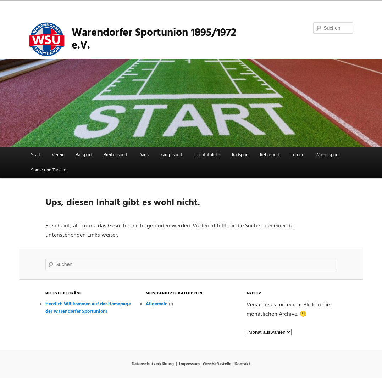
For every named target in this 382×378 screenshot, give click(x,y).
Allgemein (157, 304)
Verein (58, 155)
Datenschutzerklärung (153, 364)
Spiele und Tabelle (48, 170)
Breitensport (116, 155)
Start (35, 155)
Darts (144, 155)
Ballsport (84, 155)
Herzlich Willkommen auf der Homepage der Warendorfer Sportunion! (88, 307)
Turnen (297, 155)
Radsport (240, 155)
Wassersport (327, 155)
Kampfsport (171, 155)
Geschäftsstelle (217, 364)
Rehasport (269, 155)
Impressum (189, 364)
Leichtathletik (207, 155)
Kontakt (242, 364)
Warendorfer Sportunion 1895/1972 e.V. (154, 39)
